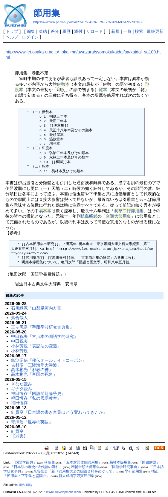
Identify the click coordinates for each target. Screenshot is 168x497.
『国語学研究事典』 (125, 467)
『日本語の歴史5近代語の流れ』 (36, 467)
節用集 (46, 13)
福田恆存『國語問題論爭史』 (38, 393)
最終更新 (155, 31)
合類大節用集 (118, 216)
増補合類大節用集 (85, 467)
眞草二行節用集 (128, 210)
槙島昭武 (89, 216)
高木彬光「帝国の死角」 (34, 374)
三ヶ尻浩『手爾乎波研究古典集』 (42, 327)
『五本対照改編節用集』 (82, 462)
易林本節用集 (120, 462)
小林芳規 (19, 350)
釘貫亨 (17, 431)
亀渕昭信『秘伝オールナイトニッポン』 (48, 360)
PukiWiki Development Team (61, 492)
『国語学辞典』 (24, 462)
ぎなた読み (21, 383)
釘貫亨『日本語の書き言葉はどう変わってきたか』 (59, 412)
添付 (78, 31)
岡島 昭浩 (25, 485)
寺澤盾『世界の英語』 (32, 421)
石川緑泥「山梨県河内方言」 (38, 308)
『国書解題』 (149, 462)
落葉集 (49, 462)
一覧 (127, 31)
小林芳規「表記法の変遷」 (36, 346)
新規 (115, 31)
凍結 (43, 31)
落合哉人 (19, 317)
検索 (139, 31)
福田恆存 (19, 402)
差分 (55, 31)
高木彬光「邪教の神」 (32, 369)
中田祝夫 (19, 341)
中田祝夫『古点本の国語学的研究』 (44, 336)
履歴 (66, 31)
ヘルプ (12, 37)
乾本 (103, 89)
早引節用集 (134, 471)
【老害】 (19, 436)
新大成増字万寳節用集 (76, 476)
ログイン (30, 37)
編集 (31, 31)
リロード (94, 31)
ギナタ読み (21, 388)
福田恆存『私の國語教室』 (36, 398)
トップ (12, 31)
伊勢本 (63, 84)
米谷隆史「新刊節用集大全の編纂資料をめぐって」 (74, 471)
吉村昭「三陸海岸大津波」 (36, 365)
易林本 (45, 210)
